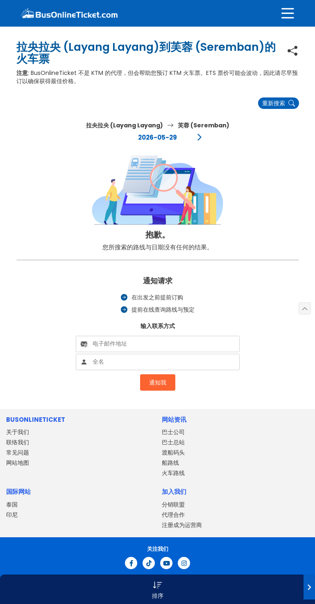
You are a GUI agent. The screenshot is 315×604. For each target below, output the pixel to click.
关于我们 (17, 432)
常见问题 (17, 452)
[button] (157, 589)
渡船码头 (173, 452)
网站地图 (17, 463)
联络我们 (17, 442)
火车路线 (173, 473)
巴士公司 (173, 432)
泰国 (12, 504)
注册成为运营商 (182, 525)
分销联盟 (173, 504)
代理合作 (173, 515)
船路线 (170, 463)
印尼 (12, 515)
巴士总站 (173, 442)
